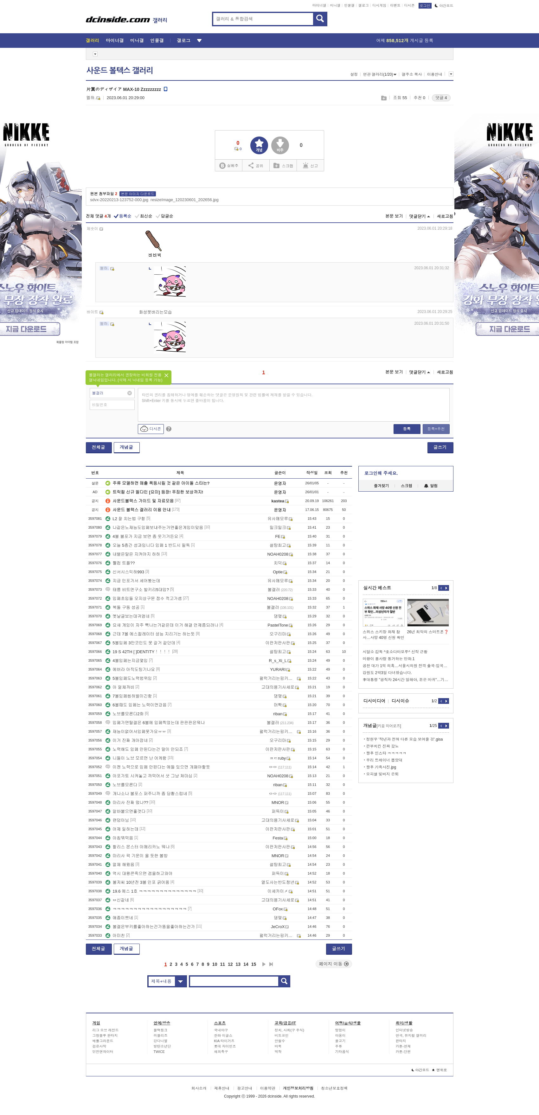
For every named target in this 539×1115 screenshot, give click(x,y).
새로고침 (445, 216)
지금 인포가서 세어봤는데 (133, 580)
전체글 (98, 447)
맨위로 (439, 1070)
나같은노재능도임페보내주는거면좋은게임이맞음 (154, 527)
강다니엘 (161, 1041)
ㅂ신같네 (117, 900)
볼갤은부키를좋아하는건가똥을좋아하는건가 (150, 926)
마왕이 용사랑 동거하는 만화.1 (389, 659)
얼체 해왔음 (120, 864)
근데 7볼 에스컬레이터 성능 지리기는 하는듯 (150, 634)
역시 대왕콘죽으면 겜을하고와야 (139, 873)
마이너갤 (319, 5)
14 (245, 964)
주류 (338, 1046)
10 (214, 964)
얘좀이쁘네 (119, 917)
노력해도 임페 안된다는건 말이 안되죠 (144, 749)
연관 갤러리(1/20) (380, 74)
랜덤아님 (117, 820)
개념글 (126, 447)
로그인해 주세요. (381, 473)
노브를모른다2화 (125, 713)
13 (238, 964)
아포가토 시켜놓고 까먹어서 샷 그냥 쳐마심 (149, 776)
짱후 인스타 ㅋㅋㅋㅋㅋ (386, 753)
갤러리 (92, 40)
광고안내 (244, 1088)
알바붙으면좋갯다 (125, 811)
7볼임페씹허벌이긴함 (129, 696)
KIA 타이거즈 (224, 1041)
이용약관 (267, 1088)
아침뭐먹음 (119, 838)
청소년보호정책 (334, 1088)
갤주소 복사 (412, 74)
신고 (310, 165)
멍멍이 (340, 1030)
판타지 (401, 1041)
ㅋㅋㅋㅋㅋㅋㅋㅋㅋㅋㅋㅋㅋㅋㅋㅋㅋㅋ (146, 909)
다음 (264, 964)
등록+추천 (436, 429)
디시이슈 (400, 701)
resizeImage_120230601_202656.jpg (185, 199)
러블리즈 (161, 1035)
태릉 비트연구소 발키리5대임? (137, 589)
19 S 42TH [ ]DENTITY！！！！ (138, 651)
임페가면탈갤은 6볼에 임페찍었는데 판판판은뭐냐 (155, 722)
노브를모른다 (121, 784)
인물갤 (349, 5)
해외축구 (221, 1052)
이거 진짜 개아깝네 (127, 740)
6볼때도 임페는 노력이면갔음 (136, 705)
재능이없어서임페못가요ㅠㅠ (136, 731)
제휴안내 (221, 1088)
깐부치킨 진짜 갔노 (382, 746)
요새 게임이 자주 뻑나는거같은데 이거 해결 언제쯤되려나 (162, 625)
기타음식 (342, 1052)
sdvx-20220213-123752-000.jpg (119, 199)
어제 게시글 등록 (404, 40)
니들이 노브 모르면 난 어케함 (136, 758)
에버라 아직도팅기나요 (130, 669)
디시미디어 (374, 701)
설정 (354, 74)
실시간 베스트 (377, 587)
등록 (407, 429)
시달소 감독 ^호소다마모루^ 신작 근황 (395, 652)
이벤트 (395, 5)
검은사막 (99, 1046)
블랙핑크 (161, 1030)
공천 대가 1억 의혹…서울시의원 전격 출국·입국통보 (406, 666)
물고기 (340, 1041)
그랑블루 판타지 (105, 1035)
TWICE (159, 1052)
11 (222, 964)
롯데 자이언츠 (225, 1046)
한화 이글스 (223, 1035)
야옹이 (340, 1035)
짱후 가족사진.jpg (381, 767)
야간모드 (444, 6)
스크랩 (384, 98)
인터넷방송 (404, 1030)
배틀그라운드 (103, 1041)
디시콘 (409, 5)
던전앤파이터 (103, 1052)
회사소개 (199, 1088)
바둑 (278, 1046)
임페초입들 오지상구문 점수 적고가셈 (144, 598)
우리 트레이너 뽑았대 (384, 760)
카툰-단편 (403, 1052)
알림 (431, 486)
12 (230, 964)
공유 (255, 165)
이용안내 (434, 74)
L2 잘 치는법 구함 (125, 518)
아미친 (115, 935)
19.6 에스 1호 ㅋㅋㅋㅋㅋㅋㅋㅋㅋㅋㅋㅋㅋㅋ (151, 891)
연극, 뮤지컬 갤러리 (411, 1035)
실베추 (229, 165)
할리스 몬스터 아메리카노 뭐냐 (138, 846)
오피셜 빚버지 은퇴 (382, 774)
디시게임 (379, 5)
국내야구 (221, 1030)
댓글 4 (441, 97)
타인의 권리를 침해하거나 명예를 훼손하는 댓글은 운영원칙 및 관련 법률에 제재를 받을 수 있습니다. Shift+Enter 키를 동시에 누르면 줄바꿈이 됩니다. (227, 398)
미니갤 (335, 5)
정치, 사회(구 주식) (290, 1030)
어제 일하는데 (122, 829)
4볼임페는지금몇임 (127, 660)
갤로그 (363, 5)
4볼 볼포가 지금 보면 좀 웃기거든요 (142, 536)
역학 (278, 1052)
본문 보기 (394, 216)
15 (253, 964)
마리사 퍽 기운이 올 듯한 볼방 (137, 855)
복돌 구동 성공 (122, 607)
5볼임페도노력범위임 (129, 678)
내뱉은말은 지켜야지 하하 (133, 554)
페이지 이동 (334, 963)
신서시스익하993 (125, 572)
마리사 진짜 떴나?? (127, 802)
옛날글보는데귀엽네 (128, 616)
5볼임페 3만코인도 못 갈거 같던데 (140, 642)
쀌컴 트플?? (120, 563)
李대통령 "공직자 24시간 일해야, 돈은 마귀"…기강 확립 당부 (406, 680)
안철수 (280, 1041)
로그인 (425, 6)
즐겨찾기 (381, 486)
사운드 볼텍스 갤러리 (120, 70)
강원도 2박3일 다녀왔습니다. (387, 673)
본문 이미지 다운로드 (137, 194)
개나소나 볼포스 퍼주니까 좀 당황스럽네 (146, 793)
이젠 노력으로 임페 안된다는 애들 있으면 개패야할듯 (158, 767)
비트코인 (282, 1035)
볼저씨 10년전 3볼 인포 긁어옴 (137, 882)
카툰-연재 (403, 1046)
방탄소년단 (162, 1046)
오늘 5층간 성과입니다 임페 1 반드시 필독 (148, 545)
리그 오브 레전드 (106, 1030)
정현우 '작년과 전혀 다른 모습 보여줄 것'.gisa (404, 739)
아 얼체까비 (120, 687)
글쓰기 (440, 447)
